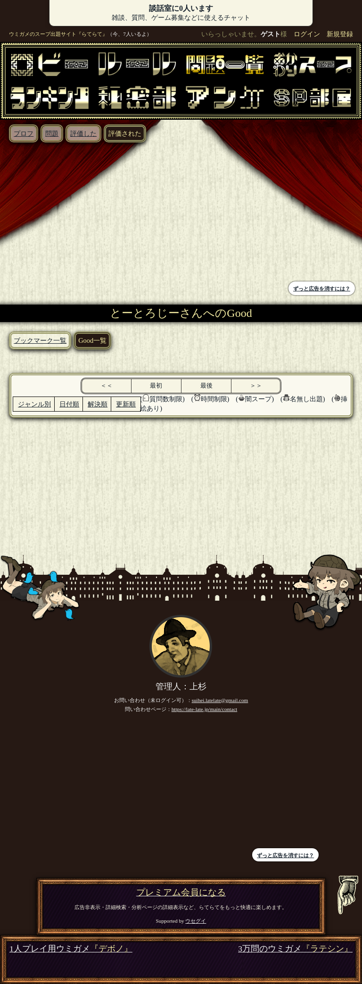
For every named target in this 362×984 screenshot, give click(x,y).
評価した (83, 133)
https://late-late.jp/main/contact (205, 709)
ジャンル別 (34, 404)
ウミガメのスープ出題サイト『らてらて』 (58, 34)
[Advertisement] (93, 213)
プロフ (23, 133)
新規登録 (340, 34)
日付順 (69, 404)
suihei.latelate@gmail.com (220, 700)
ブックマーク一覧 (40, 340)
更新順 (126, 404)
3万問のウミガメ (295, 948)
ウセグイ (195, 921)
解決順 (97, 404)
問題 (51, 133)
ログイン (307, 34)
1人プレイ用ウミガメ (70, 948)
